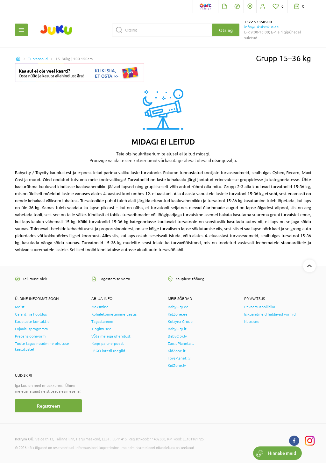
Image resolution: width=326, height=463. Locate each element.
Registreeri (48, 406)
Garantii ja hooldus (31, 314)
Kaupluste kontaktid (32, 321)
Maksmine (100, 307)
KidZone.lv (177, 365)
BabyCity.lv (177, 336)
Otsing (226, 30)
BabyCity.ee (178, 307)
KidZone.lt (177, 351)
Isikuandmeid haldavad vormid (270, 314)
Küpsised (251, 321)
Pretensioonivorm (30, 336)
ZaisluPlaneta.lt (181, 343)
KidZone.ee (178, 314)
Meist (20, 307)
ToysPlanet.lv (179, 358)
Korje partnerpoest (107, 343)
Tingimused (101, 329)
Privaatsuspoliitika (259, 307)
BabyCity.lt (177, 329)
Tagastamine (102, 321)
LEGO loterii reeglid (108, 351)
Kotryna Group (180, 321)
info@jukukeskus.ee (261, 27)
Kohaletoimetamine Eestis (114, 314)
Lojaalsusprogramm (31, 329)
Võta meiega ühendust (111, 336)
